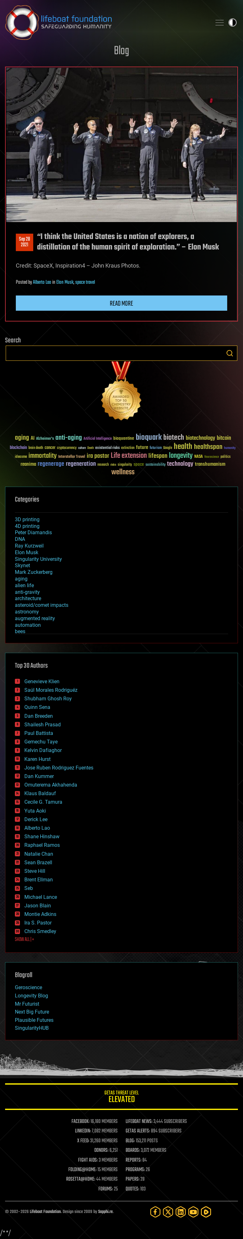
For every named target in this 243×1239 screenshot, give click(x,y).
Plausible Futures (34, 1020)
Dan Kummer (39, 776)
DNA (20, 539)
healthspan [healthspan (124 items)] (208, 447)
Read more (121, 303)
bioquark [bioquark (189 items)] (149, 437)
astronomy (27, 612)
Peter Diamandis (33, 532)
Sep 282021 (24, 242)
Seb (28, 888)
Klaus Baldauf (40, 793)
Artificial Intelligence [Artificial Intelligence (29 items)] (98, 439)
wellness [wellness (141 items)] (122, 472)
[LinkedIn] (181, 1211)
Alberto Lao (42, 282)
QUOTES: (132, 1189)
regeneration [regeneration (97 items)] (81, 464)
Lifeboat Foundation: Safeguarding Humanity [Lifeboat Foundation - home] (105, 22)
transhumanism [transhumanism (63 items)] (210, 464)
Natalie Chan (38, 854)
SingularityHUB (32, 1028)
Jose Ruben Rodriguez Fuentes (58, 768)
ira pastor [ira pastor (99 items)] (98, 456)
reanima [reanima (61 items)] (28, 464)
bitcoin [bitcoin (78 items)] (224, 438)
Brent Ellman (38, 880)
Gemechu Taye (41, 742)
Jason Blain (37, 906)
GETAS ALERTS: (138, 1131)
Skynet (22, 565)
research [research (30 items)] (103, 465)
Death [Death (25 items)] (90, 448)
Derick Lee (35, 819)
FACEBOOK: (81, 1122)
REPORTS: (133, 1160)
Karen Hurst (37, 759)
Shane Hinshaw (41, 837)
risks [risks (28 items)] (113, 465)
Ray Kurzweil (29, 546)
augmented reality (35, 618)
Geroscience (28, 987)
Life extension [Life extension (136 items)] (129, 456)
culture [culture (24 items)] (82, 448)
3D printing (27, 519)
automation (28, 625)
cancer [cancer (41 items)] (50, 448)
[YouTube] (193, 1211)
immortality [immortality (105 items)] (42, 456)
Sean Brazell (38, 863)
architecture (28, 598)
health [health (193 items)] (183, 446)
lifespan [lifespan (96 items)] (157, 456)
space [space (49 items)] (139, 464)
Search (229, 353)
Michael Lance (40, 897)
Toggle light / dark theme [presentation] (232, 22)
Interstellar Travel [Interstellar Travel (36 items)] (71, 457)
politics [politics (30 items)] (226, 457)
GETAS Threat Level (121, 1097)
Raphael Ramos (42, 845)
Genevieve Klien (41, 681)
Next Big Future (32, 1012)
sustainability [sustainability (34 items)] (155, 465)
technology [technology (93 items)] (180, 464)
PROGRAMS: (135, 1170)
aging (21, 579)
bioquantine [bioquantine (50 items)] (123, 438)
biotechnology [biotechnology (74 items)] (200, 438)
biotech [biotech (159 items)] (173, 437)
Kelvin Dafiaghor (43, 750)
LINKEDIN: (83, 1131)
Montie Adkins (40, 914)
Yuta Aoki (35, 811)
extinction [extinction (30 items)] (127, 448)
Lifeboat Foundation (45, 1212)
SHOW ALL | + (24, 940)
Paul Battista (38, 733)
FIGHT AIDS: (88, 1160)
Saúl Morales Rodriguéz (51, 690)
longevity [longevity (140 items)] (181, 456)
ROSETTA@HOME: (80, 1179)
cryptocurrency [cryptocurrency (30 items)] (67, 448)
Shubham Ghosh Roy (48, 699)
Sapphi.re (105, 1212)
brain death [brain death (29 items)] (35, 448)
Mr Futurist (27, 1004)
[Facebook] (155, 1211)
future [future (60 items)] (142, 447)
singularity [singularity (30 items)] (125, 465)
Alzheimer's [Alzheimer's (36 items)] (45, 439)
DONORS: (101, 1150)
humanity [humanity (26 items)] (230, 448)
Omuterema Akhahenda (50, 785)
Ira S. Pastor (38, 923)
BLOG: (130, 1141)
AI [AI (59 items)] (32, 439)
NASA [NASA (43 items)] (198, 456)
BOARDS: (133, 1150)
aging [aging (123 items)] (22, 438)
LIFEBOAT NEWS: (139, 1122)
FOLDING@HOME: (82, 1170)
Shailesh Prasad (42, 725)
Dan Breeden (38, 716)
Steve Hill (34, 871)
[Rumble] (206, 1211)
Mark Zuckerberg (34, 572)
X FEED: (83, 1141)
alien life (24, 585)
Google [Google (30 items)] (167, 448)
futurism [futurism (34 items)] (156, 448)
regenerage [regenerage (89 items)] (51, 464)
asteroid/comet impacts (41, 605)
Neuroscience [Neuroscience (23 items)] (211, 457)
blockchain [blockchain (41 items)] (18, 448)
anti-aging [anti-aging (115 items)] (68, 438)
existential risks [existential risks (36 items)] (107, 448)
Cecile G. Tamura (43, 802)
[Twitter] (168, 1211)
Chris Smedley (40, 931)
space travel (85, 282)
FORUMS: (105, 1189)
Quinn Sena (37, 707)
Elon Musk (64, 282)
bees (20, 631)
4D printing (27, 526)
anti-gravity (27, 592)
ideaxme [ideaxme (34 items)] (21, 457)
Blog (121, 51)
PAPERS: (133, 1179)
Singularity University (38, 559)
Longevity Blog (31, 996)
